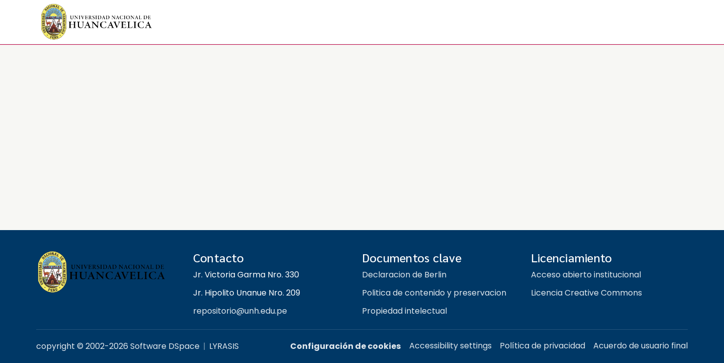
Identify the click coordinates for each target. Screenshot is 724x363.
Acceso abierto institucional (586, 274)
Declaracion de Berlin (404, 274)
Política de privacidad (542, 345)
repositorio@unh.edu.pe (240, 311)
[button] (96, 22)
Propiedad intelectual (404, 311)
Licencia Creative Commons (586, 293)
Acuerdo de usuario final (640, 345)
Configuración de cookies (345, 346)
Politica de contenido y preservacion (434, 293)
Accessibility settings (450, 345)
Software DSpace (165, 346)
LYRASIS (224, 346)
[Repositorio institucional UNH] (106, 272)
